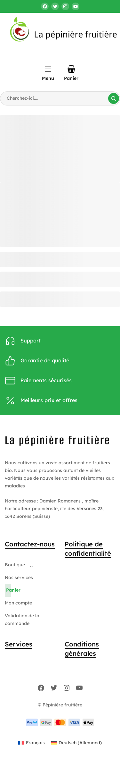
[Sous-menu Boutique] (30, 565)
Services (18, 644)
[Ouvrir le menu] (48, 69)
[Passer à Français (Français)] (31, 742)
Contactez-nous (30, 544)
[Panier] (71, 69)
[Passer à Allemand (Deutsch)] (76, 742)
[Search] (113, 98)
